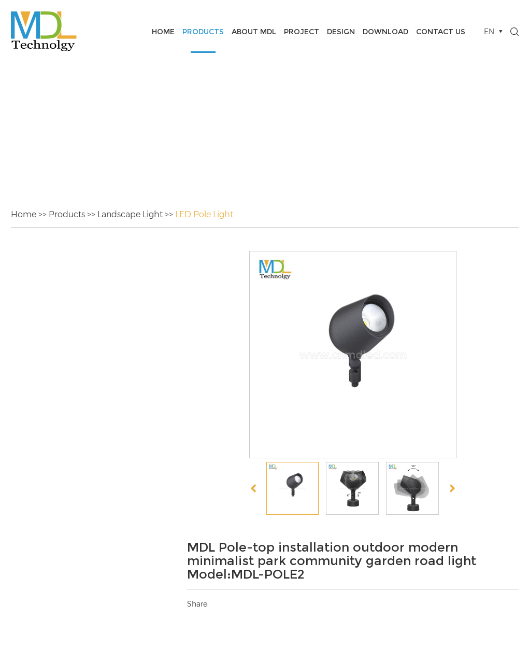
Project (301, 31)
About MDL (254, 31)
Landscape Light (130, 214)
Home (163, 31)
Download (385, 31)
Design (341, 31)
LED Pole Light (204, 214)
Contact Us (440, 31)
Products (203, 31)
